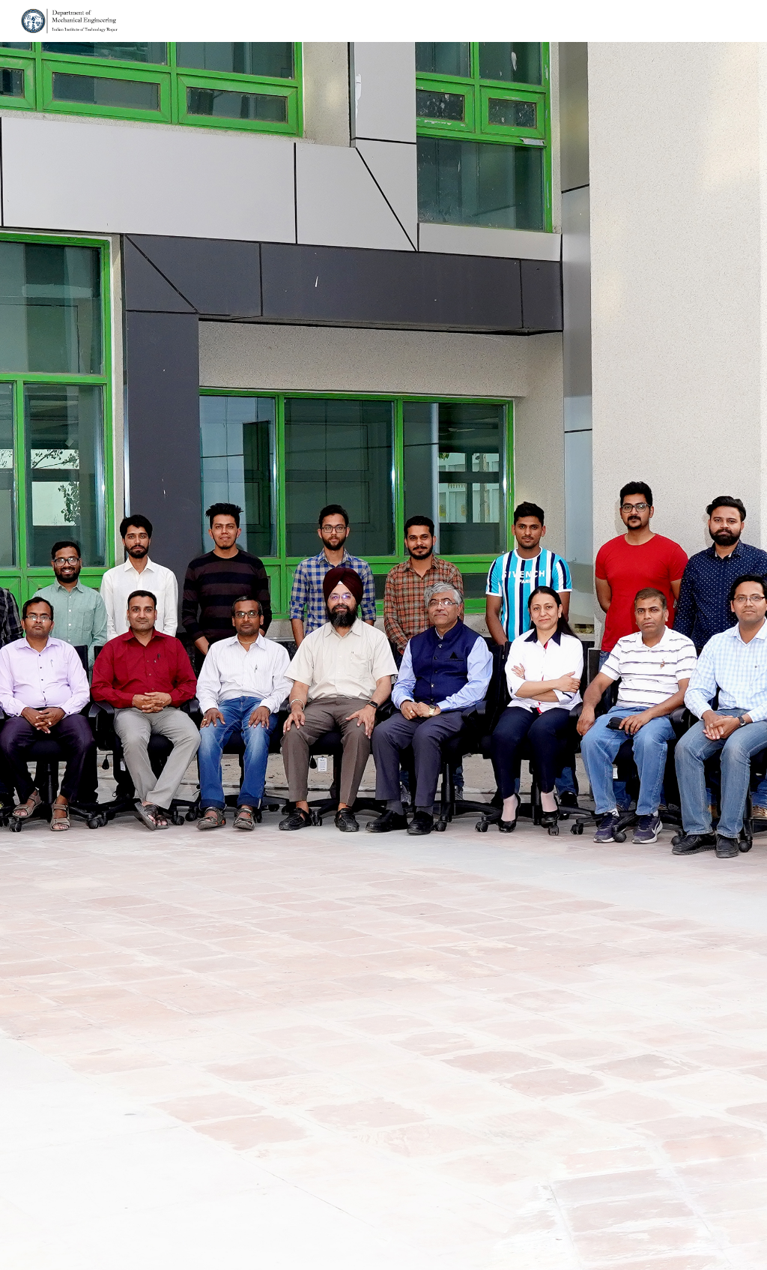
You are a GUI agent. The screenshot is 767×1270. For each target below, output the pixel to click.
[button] (383, 1243)
